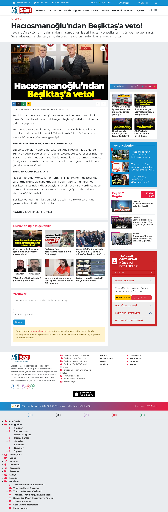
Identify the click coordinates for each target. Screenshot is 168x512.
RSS (15, 406)
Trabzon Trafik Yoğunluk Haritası (30, 494)
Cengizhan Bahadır (23, 109)
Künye (10, 474)
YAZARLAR (41, 3)
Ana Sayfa (12, 421)
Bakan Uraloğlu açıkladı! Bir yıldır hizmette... (89, 279)
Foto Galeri (13, 454)
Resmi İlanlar (90, 10)
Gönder (19, 322)
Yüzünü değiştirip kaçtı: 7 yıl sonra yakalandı (27, 279)
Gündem (129, 10)
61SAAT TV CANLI (61, 3)
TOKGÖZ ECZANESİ (126, 305)
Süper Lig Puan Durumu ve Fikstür (31, 498)
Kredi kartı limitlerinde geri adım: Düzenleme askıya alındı (25, 251)
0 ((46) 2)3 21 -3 (141, 297)
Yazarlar (104, 10)
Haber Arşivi (68, 382)
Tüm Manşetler (69, 376)
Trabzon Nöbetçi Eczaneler (75, 355)
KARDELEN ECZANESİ (127, 313)
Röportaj (12, 464)
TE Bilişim (152, 406)
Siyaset (140, 10)
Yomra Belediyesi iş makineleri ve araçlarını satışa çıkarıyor (121, 111)
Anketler (12, 471)
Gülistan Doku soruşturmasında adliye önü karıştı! (58, 251)
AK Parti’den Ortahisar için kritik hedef (142, 133)
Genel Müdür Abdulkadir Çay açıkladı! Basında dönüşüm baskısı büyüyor (90, 251)
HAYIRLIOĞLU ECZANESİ (129, 320)
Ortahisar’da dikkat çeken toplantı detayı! (120, 133)
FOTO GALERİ (21, 3)
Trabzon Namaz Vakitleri (74, 361)
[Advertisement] (133, 62)
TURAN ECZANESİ (125, 280)
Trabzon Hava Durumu (73, 358)
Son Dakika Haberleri (72, 379)
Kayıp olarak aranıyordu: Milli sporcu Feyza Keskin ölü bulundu (59, 280)
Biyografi (12, 468)
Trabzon (40, 10)
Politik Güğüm (72, 10)
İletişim (11, 478)
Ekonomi (116, 10)
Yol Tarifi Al (123, 297)
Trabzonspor (54, 10)
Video (10, 458)
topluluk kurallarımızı (41, 331)
